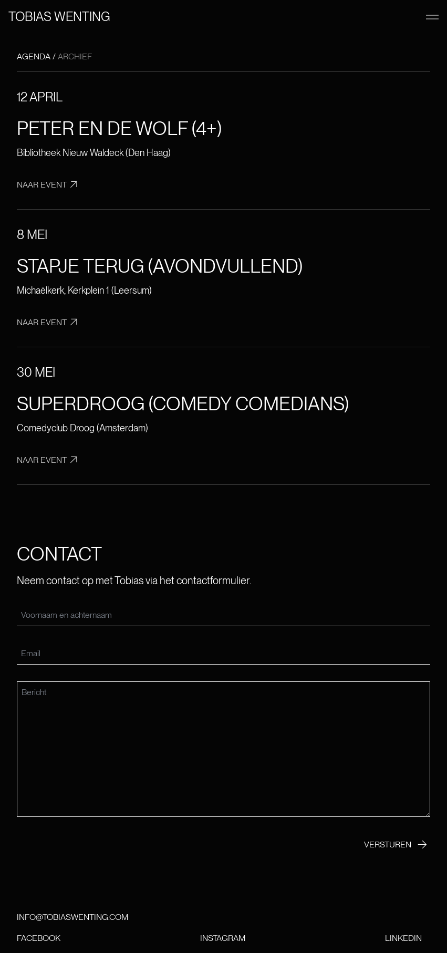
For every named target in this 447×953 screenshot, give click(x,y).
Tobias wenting (59, 16)
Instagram (222, 938)
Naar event (49, 184)
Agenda (33, 56)
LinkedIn (403, 938)
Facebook (38, 938)
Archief (75, 56)
